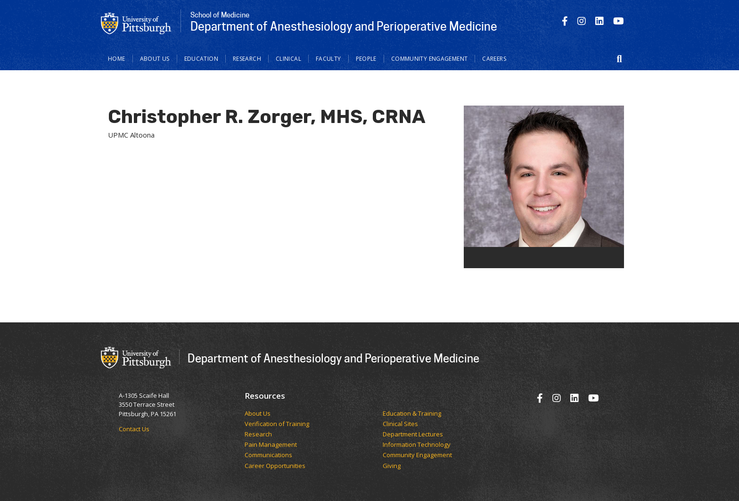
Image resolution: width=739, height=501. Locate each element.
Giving (392, 466)
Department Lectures (413, 434)
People (366, 59)
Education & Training (412, 414)
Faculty (328, 59)
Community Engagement (429, 59)
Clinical (288, 59)
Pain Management (271, 445)
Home (116, 59)
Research (247, 59)
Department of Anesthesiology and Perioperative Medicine (333, 358)
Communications (268, 455)
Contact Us (134, 429)
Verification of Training (277, 424)
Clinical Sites (400, 424)
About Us (155, 59)
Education (201, 59)
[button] (619, 59)
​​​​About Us (258, 414)
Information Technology (417, 445)
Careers (494, 59)
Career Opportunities (275, 466)
